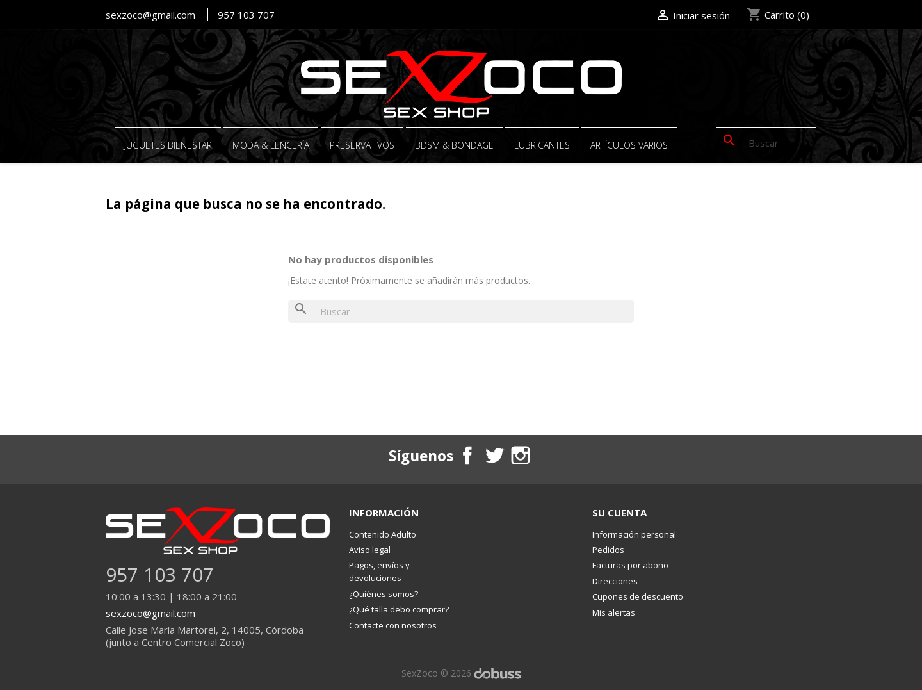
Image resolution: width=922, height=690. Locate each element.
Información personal (634, 534)
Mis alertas (613, 612)
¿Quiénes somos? (383, 594)
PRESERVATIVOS (362, 145)
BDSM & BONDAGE (454, 145)
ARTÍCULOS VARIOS (629, 145)
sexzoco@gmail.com (150, 14)
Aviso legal (370, 549)
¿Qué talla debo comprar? (399, 609)
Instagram (520, 455)
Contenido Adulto (382, 534)
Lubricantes (542, 145)
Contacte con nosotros (393, 625)
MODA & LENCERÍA (270, 145)
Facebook (467, 455)
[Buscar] (766, 142)
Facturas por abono (630, 565)
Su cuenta (619, 512)
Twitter (493, 455)
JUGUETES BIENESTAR (168, 145)
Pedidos (608, 549)
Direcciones (615, 581)
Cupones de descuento (637, 597)
